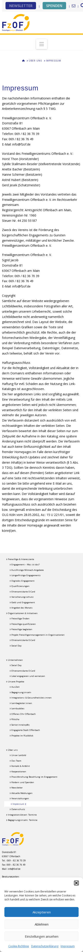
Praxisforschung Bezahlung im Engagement (33, 776)
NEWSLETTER (20, 5)
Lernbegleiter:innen (21, 703)
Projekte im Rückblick (21, 735)
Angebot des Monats (21, 607)
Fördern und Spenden (22, 782)
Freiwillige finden (19, 618)
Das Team (15, 760)
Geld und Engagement (22, 602)
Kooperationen (18, 771)
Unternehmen (14, 660)
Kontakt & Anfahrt (20, 766)
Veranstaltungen (19, 798)
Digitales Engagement (22, 580)
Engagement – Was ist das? (25, 564)
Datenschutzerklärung (44, 946)
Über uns (12, 750)
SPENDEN (54, 5)
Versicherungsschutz (22, 596)
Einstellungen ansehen (41, 936)
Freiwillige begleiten (21, 629)
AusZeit (15, 686)
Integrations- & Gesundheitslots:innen (31, 697)
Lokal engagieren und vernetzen (27, 676)
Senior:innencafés (20, 724)
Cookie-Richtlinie (18, 946)
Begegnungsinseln (20, 692)
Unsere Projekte (15, 681)
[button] (76, 883)
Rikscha (14, 719)
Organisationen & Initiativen (22, 613)
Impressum (68, 946)
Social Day (16, 645)
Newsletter (16, 787)
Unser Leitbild (18, 755)
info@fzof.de (14, 868)
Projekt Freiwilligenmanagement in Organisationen (37, 634)
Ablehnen (42, 924)
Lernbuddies (17, 708)
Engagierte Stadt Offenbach (25, 730)
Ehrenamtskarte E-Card (22, 591)
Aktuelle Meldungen (21, 793)
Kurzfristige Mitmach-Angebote (27, 570)
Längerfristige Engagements (25, 575)
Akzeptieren (41, 912)
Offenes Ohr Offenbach (23, 714)
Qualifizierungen (19, 586)
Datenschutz (17, 809)
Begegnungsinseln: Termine (21, 820)
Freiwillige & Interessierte (20, 559)
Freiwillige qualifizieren (23, 624)
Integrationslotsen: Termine (21, 814)
